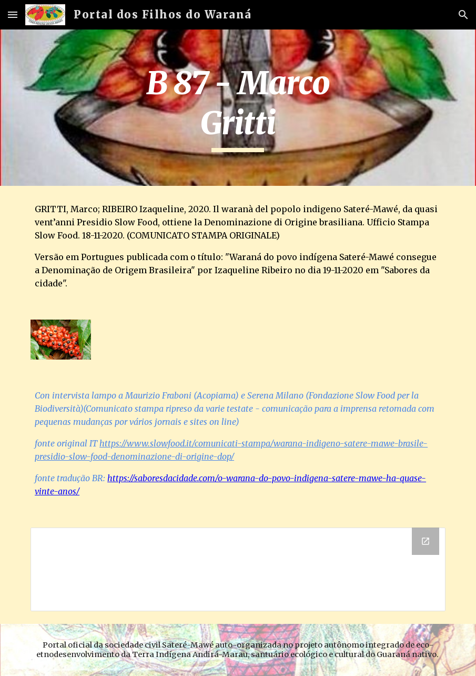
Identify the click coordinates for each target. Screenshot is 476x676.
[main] (238, 107)
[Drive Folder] (238, 569)
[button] (12, 14)
